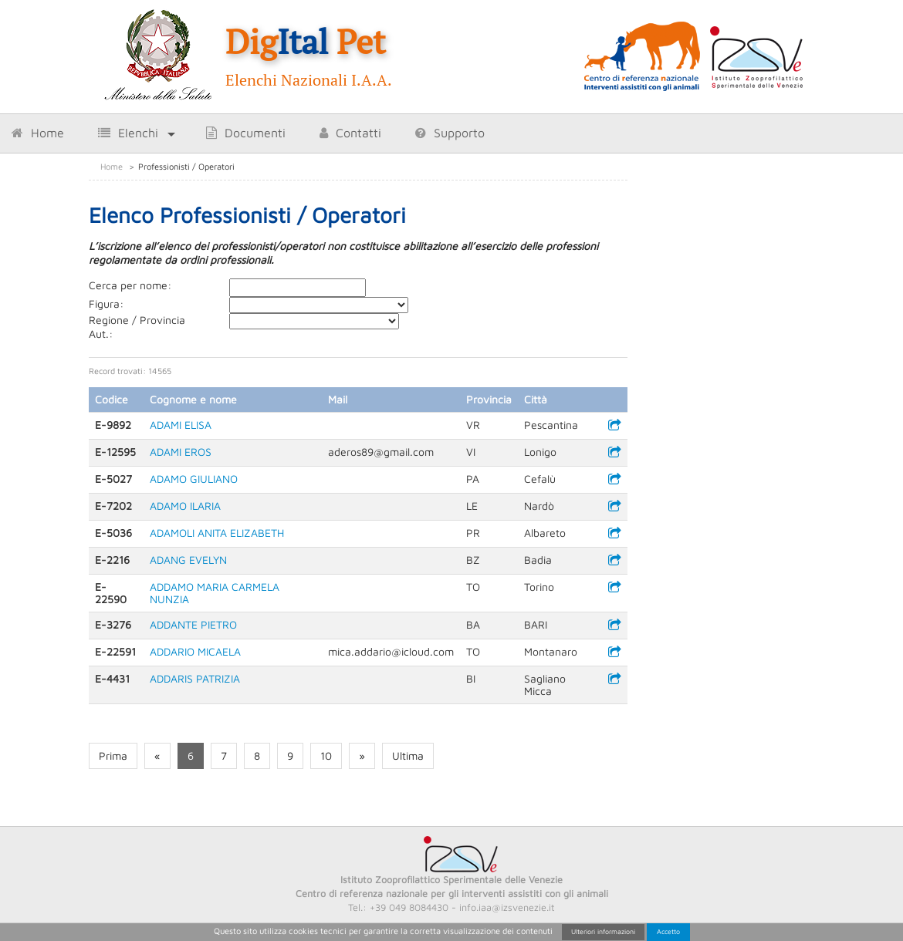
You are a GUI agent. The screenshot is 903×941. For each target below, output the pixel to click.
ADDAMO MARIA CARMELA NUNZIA (214, 592)
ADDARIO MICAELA (195, 651)
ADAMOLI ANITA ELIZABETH (217, 532)
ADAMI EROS (180, 451)
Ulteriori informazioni (603, 931)
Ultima (408, 755)
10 (326, 755)
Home (38, 133)
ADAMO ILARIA (185, 505)
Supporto (450, 133)
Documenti (246, 133)
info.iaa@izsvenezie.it (507, 907)
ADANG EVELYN (188, 559)
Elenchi (128, 133)
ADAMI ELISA (180, 424)
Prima (113, 755)
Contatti (350, 133)
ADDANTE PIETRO (193, 624)
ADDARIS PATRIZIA (195, 678)
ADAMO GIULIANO (194, 478)
